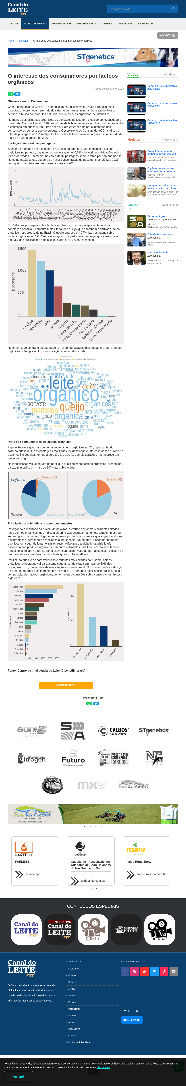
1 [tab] (85, 70)
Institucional (74, 1009)
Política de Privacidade (79, 1042)
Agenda (72, 1015)
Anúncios (72, 1022)
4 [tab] (101, 70)
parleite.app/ (33, 874)
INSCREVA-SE (132, 1019)
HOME (14, 23)
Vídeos (71, 995)
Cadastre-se (74, 1029)
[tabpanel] (93, 57)
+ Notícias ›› (170, 139)
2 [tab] (90, 70)
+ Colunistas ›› (168, 204)
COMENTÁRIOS (65, 685)
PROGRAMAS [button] (61, 23)
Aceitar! (167, 1077)
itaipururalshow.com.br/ (152, 874)
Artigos (71, 989)
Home (11, 40)
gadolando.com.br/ (93, 880)
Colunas (72, 982)
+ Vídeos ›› (171, 74)
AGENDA (107, 23)
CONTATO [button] (146, 23)
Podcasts (72, 1002)
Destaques (73, 968)
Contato (72, 1035)
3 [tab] (96, 70)
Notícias (23, 40)
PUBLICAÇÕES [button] (35, 23)
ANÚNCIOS (126, 23)
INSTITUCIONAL (87, 23)
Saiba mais (134, 1077)
